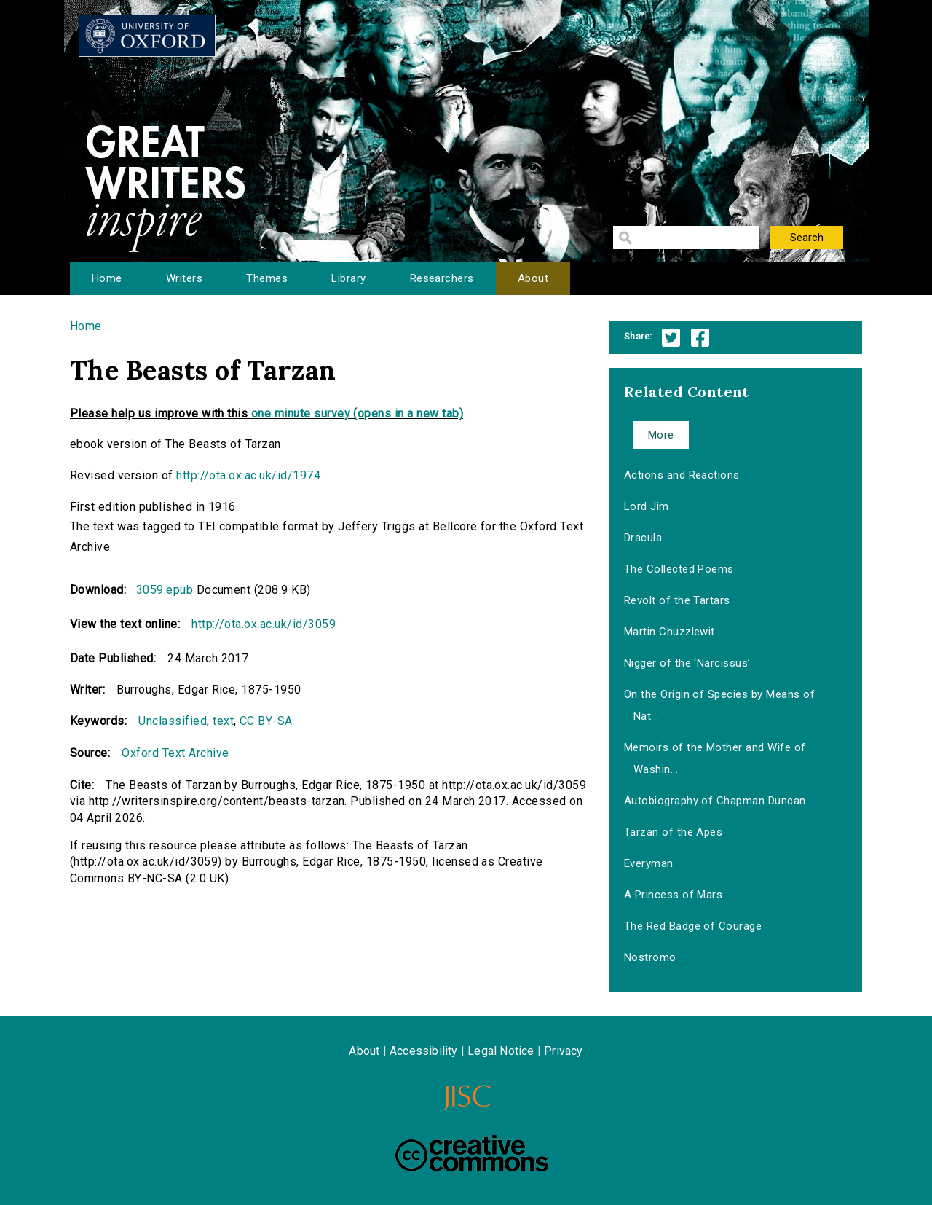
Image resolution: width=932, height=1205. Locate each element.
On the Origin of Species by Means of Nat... (719, 705)
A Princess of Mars (673, 894)
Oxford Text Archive (175, 753)
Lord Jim (646, 506)
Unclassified (172, 721)
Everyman (649, 863)
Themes (267, 278)
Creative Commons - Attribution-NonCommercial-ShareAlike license (471, 1153)
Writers (184, 278)
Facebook (700, 338)
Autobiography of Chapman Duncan (715, 800)
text (223, 721)
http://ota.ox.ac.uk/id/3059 (263, 624)
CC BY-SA (266, 721)
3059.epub (164, 590)
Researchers (442, 278)
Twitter (671, 338)
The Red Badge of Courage (693, 926)
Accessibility (424, 1051)
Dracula (643, 537)
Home (107, 278)
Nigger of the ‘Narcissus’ (687, 663)
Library (348, 278)
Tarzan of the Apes (673, 832)
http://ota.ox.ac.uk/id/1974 (248, 475)
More (661, 434)
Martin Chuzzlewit (669, 631)
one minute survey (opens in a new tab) (357, 413)
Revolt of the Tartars (677, 600)
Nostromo (650, 957)
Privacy (563, 1051)
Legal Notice (500, 1051)
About (533, 278)
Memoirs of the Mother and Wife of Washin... (715, 758)
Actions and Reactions (682, 475)
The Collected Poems (679, 569)
